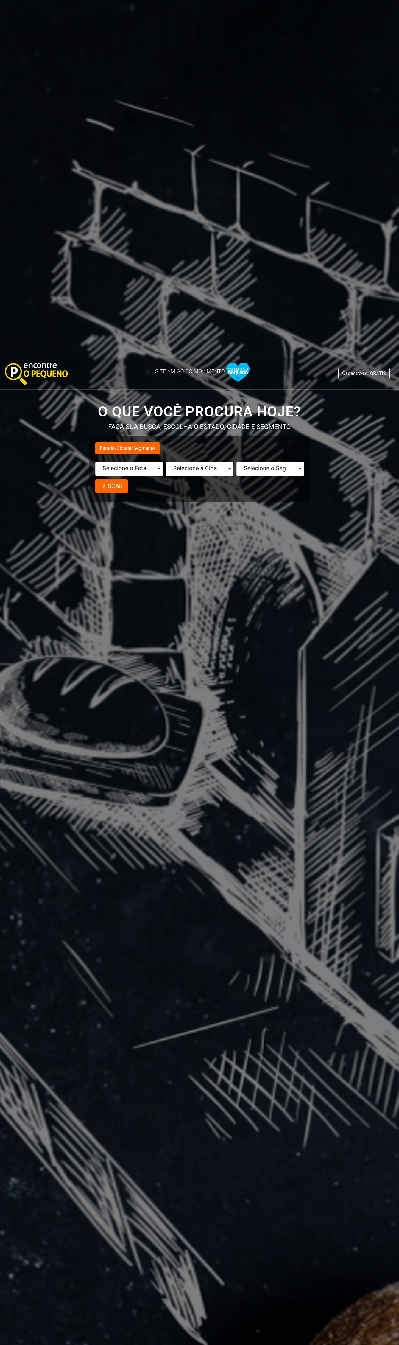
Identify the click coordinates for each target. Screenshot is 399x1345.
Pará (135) (167, 1074)
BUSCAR (111, 128)
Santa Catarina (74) (296, 1085)
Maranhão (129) (176, 1034)
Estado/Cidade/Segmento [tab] (127, 90)
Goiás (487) (56, 1115)
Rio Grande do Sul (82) (300, 1054)
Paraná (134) (171, 1095)
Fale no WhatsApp (99, 1249)
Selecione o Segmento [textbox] (271, 110)
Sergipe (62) (283, 1105)
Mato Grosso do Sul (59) (190, 1054)
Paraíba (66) (170, 1085)
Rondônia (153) (288, 1064)
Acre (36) (53, 1034)
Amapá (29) (55, 1054)
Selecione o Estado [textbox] (128, 110)
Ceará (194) (56, 1085)
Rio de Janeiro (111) (296, 1034)
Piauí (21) (166, 1115)
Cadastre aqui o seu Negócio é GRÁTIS (199, 1141)
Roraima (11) (284, 1074)
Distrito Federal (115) (73, 1095)
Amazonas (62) (61, 1064)
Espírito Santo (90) (69, 1105)
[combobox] (129, 111)
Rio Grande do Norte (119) (305, 1044)
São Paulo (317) (289, 1095)
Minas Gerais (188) (180, 1064)
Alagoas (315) (60, 1044)
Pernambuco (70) (178, 1105)
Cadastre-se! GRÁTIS (364, 15)
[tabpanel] (86, 1073)
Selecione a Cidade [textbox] (198, 110)
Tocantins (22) (288, 1115)
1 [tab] (199, 1130)
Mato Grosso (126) (180, 1044)
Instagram (309, 1249)
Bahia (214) (56, 1074)
